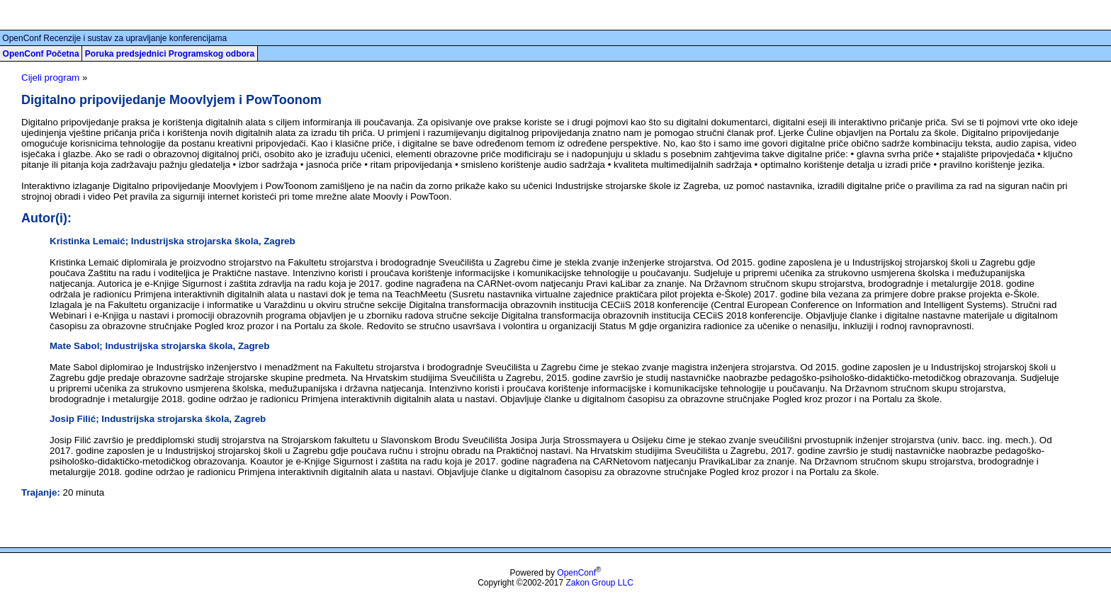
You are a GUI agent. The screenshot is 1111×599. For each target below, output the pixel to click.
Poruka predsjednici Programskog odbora (169, 54)
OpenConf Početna (41, 54)
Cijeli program (50, 77)
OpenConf (576, 573)
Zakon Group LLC (599, 583)
